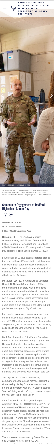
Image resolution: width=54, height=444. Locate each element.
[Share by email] (11, 214)
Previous (2, 95)
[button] (4, 8)
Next (51, 95)
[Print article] (5, 214)
